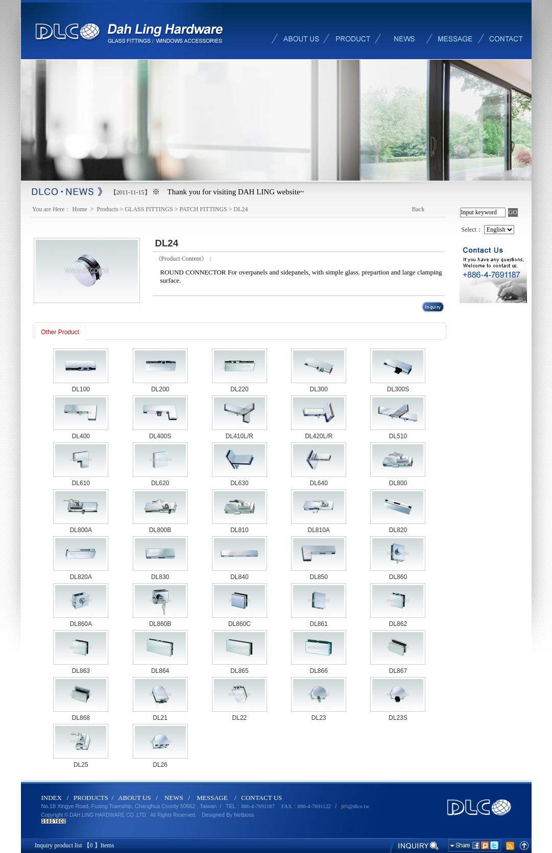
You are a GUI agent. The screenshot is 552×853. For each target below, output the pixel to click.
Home (81, 209)
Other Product (60, 332)
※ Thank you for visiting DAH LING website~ (228, 192)
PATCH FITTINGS (203, 209)
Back (418, 209)
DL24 (241, 209)
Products (107, 209)
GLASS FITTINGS (149, 209)
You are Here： (51, 209)
